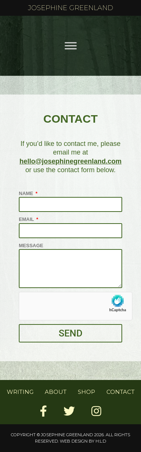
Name (27, 193)
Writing (20, 391)
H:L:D (101, 441)
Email (27, 219)
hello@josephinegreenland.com (71, 161)
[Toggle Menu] (71, 45)
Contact (120, 391)
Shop (86, 391)
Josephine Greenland (70, 8)
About (56, 391)
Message (31, 245)
